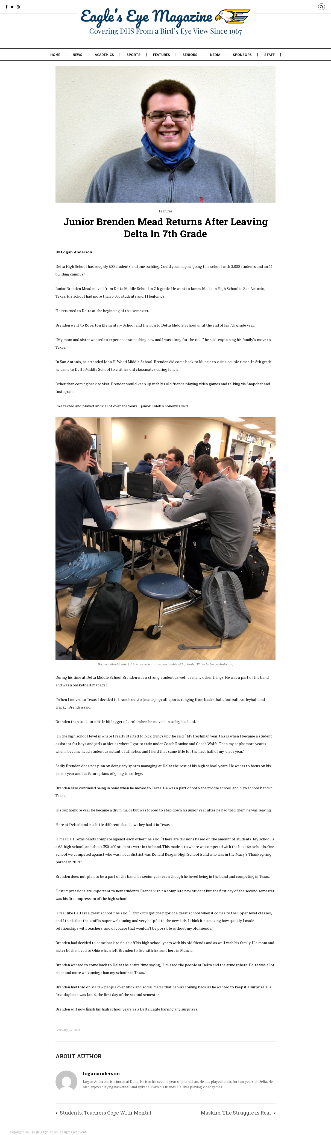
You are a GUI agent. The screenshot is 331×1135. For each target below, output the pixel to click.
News (77, 54)
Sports (133, 54)
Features (161, 54)
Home (55, 54)
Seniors (190, 54)
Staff (269, 54)
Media (215, 54)
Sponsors (242, 54)
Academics (104, 54)
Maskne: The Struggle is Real (236, 1112)
